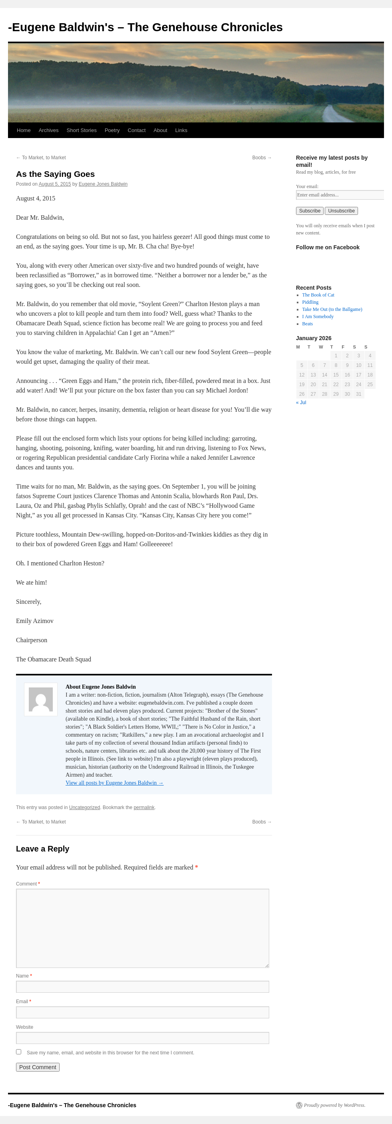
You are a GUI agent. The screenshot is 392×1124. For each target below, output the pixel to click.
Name (24, 976)
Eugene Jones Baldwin (103, 184)
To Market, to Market (41, 157)
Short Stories (82, 130)
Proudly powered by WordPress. (335, 1105)
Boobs (262, 157)
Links (181, 130)
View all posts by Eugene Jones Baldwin (115, 783)
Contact (137, 130)
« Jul (301, 402)
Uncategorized (84, 807)
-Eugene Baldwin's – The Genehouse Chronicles (145, 27)
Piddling (310, 302)
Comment (28, 884)
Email (23, 1001)
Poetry (112, 130)
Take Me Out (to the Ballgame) (332, 309)
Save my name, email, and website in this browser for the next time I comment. (110, 1053)
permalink (144, 807)
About (160, 130)
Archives (49, 130)
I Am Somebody (318, 316)
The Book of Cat (318, 295)
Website (24, 1027)
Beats (307, 324)
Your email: (307, 186)
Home (24, 130)
